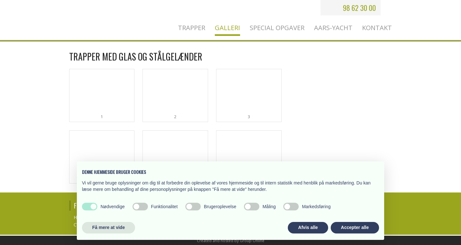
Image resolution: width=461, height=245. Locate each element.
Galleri (227, 27)
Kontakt (377, 27)
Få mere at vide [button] (108, 227)
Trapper (191, 27)
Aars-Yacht (333, 27)
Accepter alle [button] (355, 227)
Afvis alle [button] (308, 227)
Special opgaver (277, 27)
